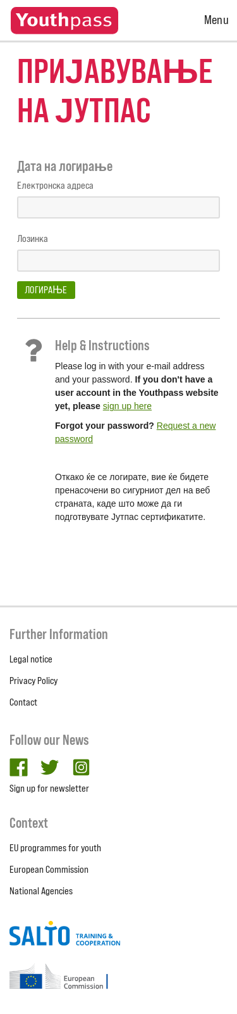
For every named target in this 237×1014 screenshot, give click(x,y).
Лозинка (32, 238)
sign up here (127, 406)
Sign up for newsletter (49, 788)
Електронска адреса (55, 185)
